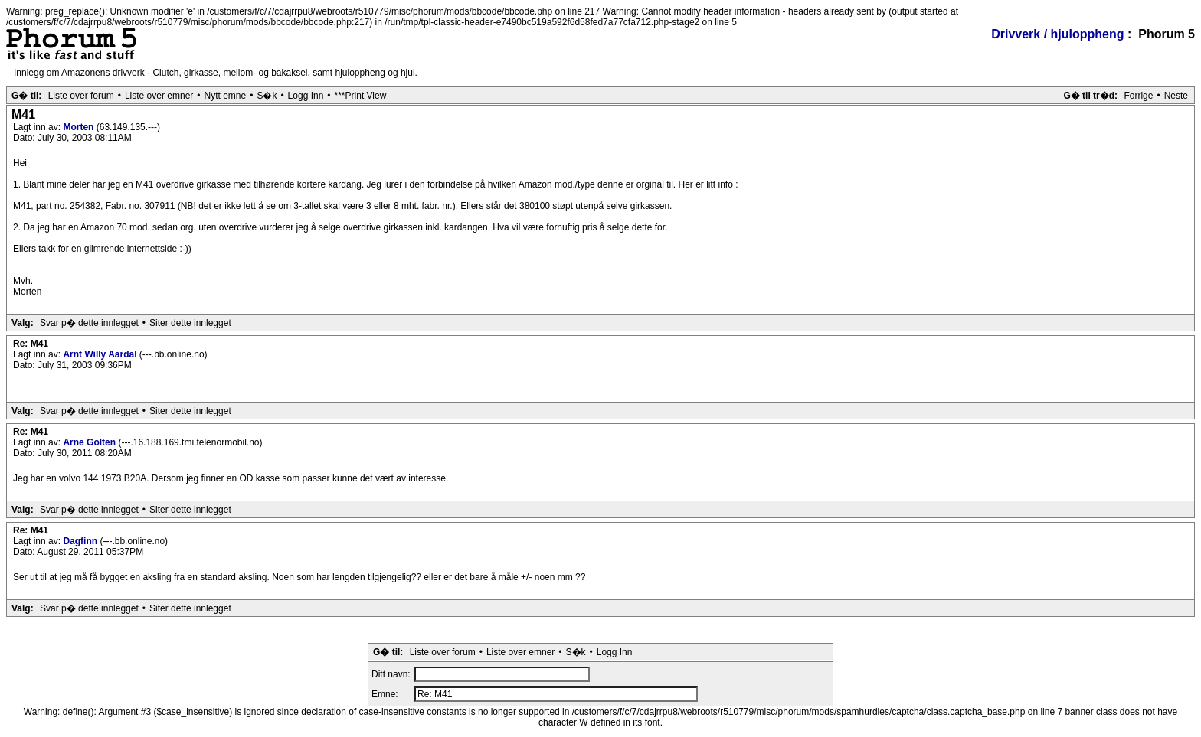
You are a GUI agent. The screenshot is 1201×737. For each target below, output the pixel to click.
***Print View (361, 95)
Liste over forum (81, 95)
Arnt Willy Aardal (101, 354)
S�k (267, 95)
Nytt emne (226, 95)
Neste (1176, 95)
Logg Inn (306, 95)
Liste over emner (159, 95)
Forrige (1138, 95)
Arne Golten (90, 442)
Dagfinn (81, 541)
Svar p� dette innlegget (89, 323)
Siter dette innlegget (190, 323)
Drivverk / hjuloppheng (1057, 34)
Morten (79, 127)
